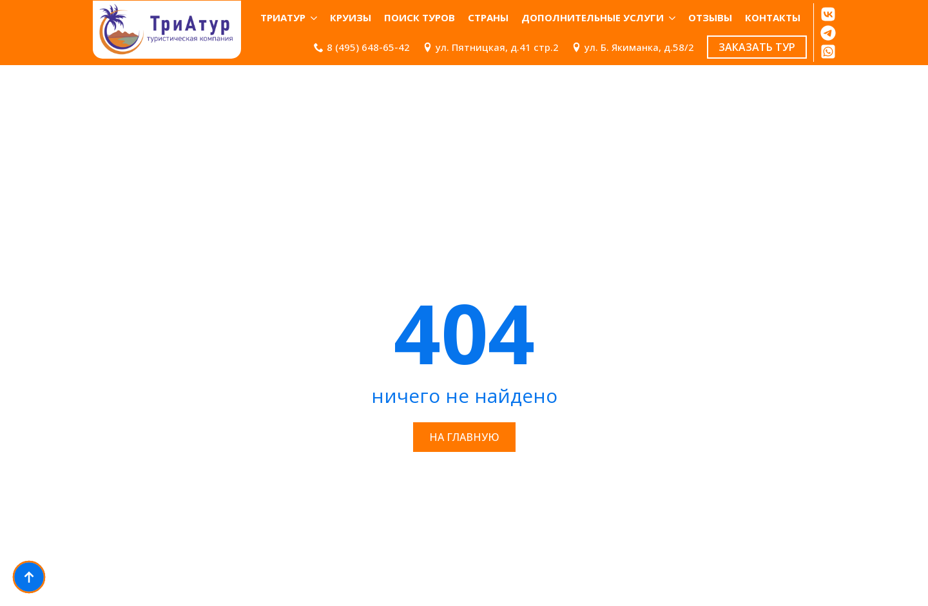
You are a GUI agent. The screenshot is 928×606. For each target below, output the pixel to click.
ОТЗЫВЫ (710, 17)
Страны (488, 17)
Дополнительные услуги (592, 17)
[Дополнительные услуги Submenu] (673, 17)
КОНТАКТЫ (772, 17)
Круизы (350, 17)
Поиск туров (419, 17)
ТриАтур (282, 17)
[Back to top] (29, 577)
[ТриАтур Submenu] (314, 17)
